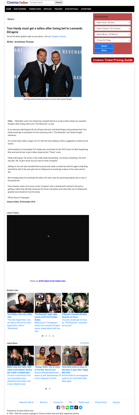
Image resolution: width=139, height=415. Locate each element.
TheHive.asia (83, 402)
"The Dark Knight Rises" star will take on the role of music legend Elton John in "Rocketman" (20, 311)
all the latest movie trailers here (52, 281)
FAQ (70, 402)
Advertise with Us (26, 402)
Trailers (58, 9)
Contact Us (58, 402)
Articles (48, 9)
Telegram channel (58, 36)
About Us (43, 402)
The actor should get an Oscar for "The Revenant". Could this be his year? (75, 310)
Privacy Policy (101, 402)
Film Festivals (71, 9)
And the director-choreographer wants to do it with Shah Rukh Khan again (75, 364)
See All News (84, 343)
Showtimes (86, 9)
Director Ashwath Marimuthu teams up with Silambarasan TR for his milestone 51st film (48, 363)
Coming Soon (35, 9)
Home (8, 9)
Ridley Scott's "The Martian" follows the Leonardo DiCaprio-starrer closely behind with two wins (48, 312)
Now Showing (20, 9)
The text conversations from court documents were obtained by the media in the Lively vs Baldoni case (20, 365)
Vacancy (116, 402)
